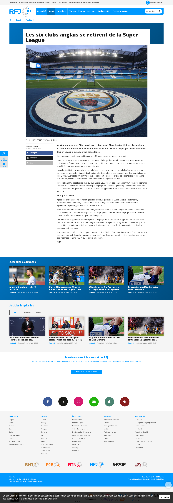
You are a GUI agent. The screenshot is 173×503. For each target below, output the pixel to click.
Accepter (164, 497)
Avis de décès (109, 441)
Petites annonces (110, 432)
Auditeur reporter (15, 441)
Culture (11, 432)
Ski (42, 435)
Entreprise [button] (23, 2)
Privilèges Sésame (75, 2)
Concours (75, 450)
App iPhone (109, 401)
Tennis (43, 441)
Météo (106, 429)
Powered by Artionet (135, 479)
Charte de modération (144, 441)
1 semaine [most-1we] (27, 312)
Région (11, 419)
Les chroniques (77, 423)
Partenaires (140, 435)
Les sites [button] (14, 2)
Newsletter (139, 447)
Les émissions (77, 419)
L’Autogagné (76, 441)
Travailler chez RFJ (142, 432)
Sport (51, 11)
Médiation (139, 438)
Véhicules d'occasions (91, 2)
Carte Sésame (62, 2)
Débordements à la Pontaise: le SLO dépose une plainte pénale (104, 288)
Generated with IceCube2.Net (153, 479)
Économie (12, 429)
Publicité (139, 429)
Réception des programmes (146, 423)
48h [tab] (15, 312)
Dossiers (12, 438)
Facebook (47, 401)
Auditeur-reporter (154, 3)
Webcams (40, 2)
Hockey (43, 423)
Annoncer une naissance (81, 435)
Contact (138, 444)
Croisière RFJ (104, 11)
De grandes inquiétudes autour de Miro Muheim (143, 288)
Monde (11, 426)
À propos (139, 419)
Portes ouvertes (120, 11)
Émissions (61, 11)
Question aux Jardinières (81, 438)
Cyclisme (44, 432)
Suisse (11, 423)
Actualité (41, 11)
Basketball (44, 426)
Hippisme (44, 438)
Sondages (75, 447)
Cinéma (106, 423)
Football (30, 20)
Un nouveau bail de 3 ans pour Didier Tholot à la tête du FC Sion (65, 338)
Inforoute (32, 2)
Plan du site (38, 481)
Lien (30, 163)
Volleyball (44, 429)
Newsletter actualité (16, 444)
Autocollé (75, 444)
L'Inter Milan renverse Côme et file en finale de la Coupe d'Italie (65, 288)
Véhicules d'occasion (111, 419)
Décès (54, 2)
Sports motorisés (47, 444)
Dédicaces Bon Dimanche (81, 432)
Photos (72, 11)
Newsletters (94, 401)
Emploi (47, 2)
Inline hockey (45, 447)
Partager (32, 153)
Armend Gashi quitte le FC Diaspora (22, 288)
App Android (124, 401)
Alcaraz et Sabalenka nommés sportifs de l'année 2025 (24, 338)
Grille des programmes (80, 429)
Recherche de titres (79, 426)
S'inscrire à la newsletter (86, 372)
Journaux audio (14, 435)
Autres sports (45, 450)
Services (91, 11)
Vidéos (81, 11)
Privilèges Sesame (110, 426)
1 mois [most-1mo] (38, 312)
